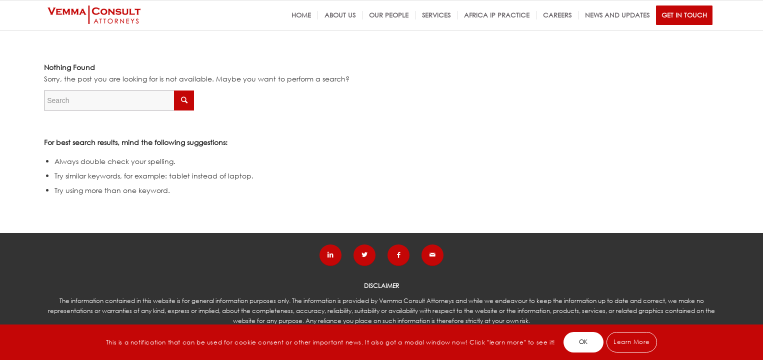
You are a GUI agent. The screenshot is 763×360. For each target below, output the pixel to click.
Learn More (632, 342)
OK (583, 342)
